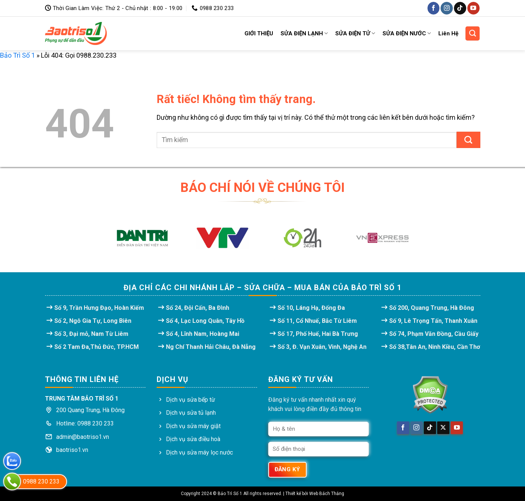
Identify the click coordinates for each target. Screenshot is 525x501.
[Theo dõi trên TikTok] (460, 8)
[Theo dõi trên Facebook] (434, 8)
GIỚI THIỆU (258, 33)
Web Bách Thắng (326, 493)
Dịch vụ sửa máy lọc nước (199, 452)
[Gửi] (468, 140)
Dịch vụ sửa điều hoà (193, 439)
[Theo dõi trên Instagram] (447, 8)
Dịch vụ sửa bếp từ (190, 399)
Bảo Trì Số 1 (17, 55)
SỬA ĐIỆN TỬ (355, 33)
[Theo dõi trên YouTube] (473, 8)
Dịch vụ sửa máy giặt (193, 426)
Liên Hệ (448, 33)
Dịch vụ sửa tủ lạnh (191, 412)
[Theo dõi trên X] (443, 427)
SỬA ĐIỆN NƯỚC (406, 33)
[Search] (472, 33)
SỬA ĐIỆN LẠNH (304, 33)
